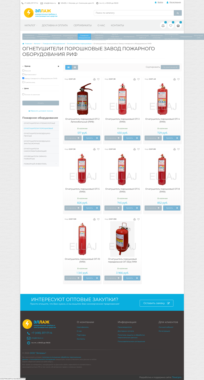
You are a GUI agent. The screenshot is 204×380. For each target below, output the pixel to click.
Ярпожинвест (29, 74)
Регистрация (174, 2)
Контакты (117, 25)
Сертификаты (83, 25)
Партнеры (81, 335)
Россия (26, 71)
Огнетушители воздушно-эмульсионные (37, 142)
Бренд (26, 66)
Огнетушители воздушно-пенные (37, 134)
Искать (41, 103)
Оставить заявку (156, 303)
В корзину (72, 138)
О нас (101, 25)
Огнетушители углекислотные (39, 123)
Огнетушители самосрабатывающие (35, 150)
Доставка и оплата (55, 25)
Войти (159, 2)
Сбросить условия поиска (41, 111)
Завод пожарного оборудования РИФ (39, 78)
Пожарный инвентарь (35, 164)
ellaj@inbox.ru (50, 3)
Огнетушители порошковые (79, 43)
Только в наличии (31, 94)
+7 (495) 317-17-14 (31, 3)
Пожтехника (28, 82)
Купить (92, 138)
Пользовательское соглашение (131, 341)
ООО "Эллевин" (38, 353)
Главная (27, 43)
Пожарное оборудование (54, 43)
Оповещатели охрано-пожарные (35, 157)
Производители (125, 327)
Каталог (30, 25)
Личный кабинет (166, 327)
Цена (25, 88)
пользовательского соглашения (42, 359)
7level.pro (176, 377)
